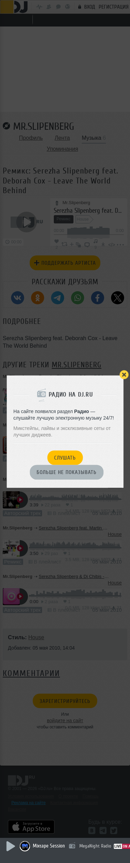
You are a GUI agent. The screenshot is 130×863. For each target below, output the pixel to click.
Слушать (65, 458)
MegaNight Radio (95, 846)
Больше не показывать (67, 473)
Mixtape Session (49, 846)
